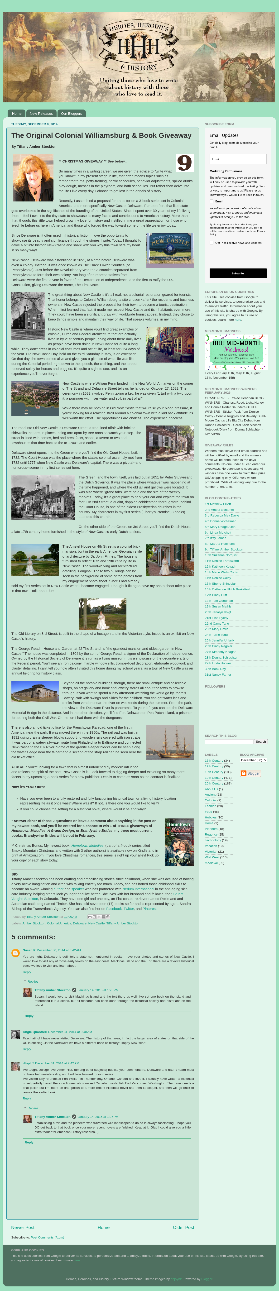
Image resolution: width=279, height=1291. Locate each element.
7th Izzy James (215, 538)
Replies (33, 981)
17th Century (214, 766)
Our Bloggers (71, 113)
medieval (211, 863)
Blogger (206, 1279)
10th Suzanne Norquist (221, 555)
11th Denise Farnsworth (222, 561)
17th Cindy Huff (216, 595)
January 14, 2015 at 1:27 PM (98, 1117)
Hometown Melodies (87, 845)
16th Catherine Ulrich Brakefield (227, 589)
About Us (211, 789)
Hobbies (211, 817)
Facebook (114, 909)
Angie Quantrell (35, 1032)
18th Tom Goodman (219, 600)
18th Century (214, 772)
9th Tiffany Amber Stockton (224, 549)
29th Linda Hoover (218, 663)
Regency (211, 834)
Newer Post (22, 1227)
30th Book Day (215, 669)
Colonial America (59, 923)
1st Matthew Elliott (218, 504)
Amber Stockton (34, 923)
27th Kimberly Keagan (220, 652)
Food (208, 811)
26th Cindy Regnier (218, 646)
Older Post (183, 1227)
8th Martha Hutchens (220, 543)
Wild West (212, 857)
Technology (213, 840)
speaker (78, 889)
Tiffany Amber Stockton (123, 923)
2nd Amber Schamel (219, 510)
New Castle (96, 923)
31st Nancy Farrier (218, 674)
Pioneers (211, 829)
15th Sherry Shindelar (220, 583)
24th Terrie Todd (216, 634)
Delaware (80, 923)
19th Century (214, 777)
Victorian (211, 851)
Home (17, 113)
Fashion (210, 806)
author (58, 889)
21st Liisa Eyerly (216, 618)
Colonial (210, 800)
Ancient (210, 794)
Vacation (211, 846)
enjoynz (176, 1279)
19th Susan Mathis (218, 606)
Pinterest (150, 909)
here (238, 319)
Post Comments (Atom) (47, 1237)
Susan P (29, 950)
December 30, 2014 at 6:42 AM (59, 950)
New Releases (41, 113)
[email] (238, 159)
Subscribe (238, 273)
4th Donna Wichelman (220, 521)
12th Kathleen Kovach (220, 566)
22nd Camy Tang (217, 623)
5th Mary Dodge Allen (220, 527)
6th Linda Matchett (218, 532)
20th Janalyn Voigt (218, 612)
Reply (27, 972)
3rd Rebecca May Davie (222, 515)
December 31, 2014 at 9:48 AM (70, 1032)
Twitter (129, 909)
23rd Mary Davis (216, 629)
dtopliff (28, 1063)
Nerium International (138, 889)
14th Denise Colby (218, 578)
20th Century (214, 783)
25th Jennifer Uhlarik (219, 640)
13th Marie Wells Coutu (221, 572)
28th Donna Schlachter (221, 657)
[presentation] (234, 257)
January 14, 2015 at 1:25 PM (98, 990)
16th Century (214, 760)
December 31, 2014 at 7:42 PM (57, 1063)
